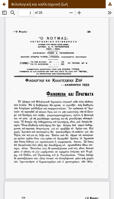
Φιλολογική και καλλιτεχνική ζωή (39, 4)
